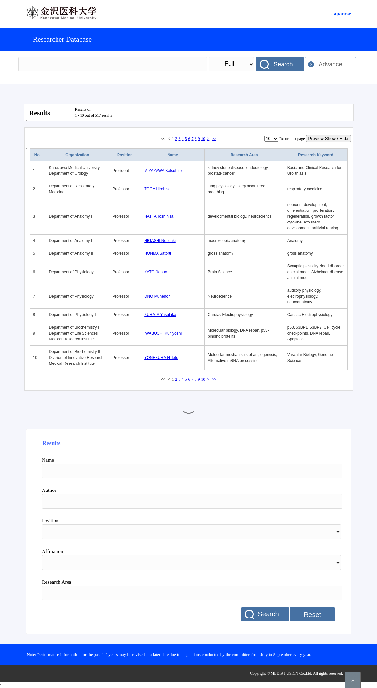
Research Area (244, 155)
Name (172, 155)
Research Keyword (315, 155)
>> (214, 138)
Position (124, 155)
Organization (77, 155)
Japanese (341, 13)
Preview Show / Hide (328, 138)
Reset (312, 614)
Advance (330, 64)
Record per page (292, 138)
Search (283, 64)
